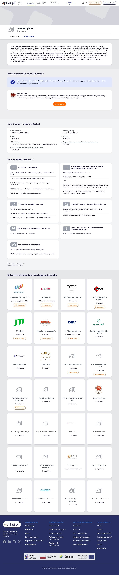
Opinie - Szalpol (29, 36)
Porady (38, 3)
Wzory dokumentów (80, 533)
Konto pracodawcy (55, 533)
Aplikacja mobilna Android (81, 541)
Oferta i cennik (54, 526)
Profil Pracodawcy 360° (57, 529)
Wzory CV (76, 529)
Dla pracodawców (109, 3)
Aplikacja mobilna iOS (80, 544)
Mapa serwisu (101, 548)
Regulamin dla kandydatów (34, 541)
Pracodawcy (31, 3)
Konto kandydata (94, 3)
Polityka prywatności (104, 533)
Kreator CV (44, 3)
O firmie (99, 526)
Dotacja (99, 544)
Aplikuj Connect (102, 541)
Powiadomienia (30, 544)
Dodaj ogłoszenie (70, 3)
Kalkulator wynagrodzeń (54, 3)
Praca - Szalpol (15, 36)
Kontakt (99, 529)
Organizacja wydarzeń (104, 537)
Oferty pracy (20, 3)
